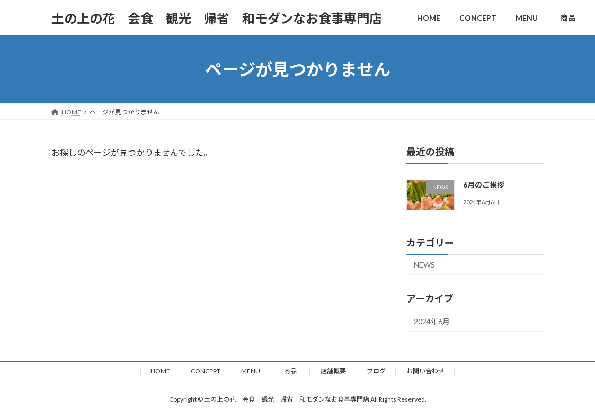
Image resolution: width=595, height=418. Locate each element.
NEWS (424, 264)
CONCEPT (205, 371)
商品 (293, 371)
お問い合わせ (425, 371)
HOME (160, 371)
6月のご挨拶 (483, 184)
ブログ (376, 371)
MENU (250, 371)
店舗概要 (333, 371)
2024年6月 (432, 321)
